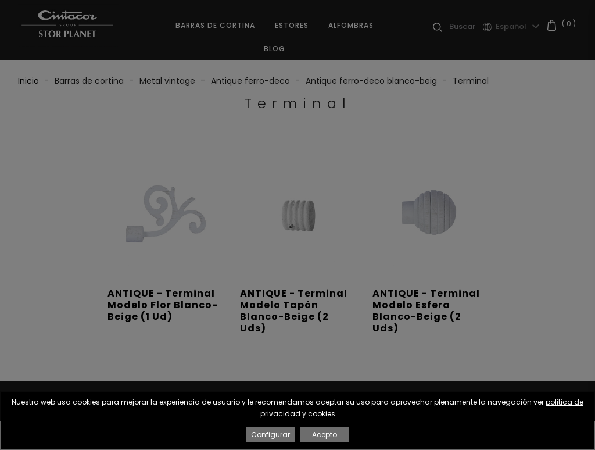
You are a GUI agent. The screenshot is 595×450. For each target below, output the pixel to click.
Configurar (270, 435)
